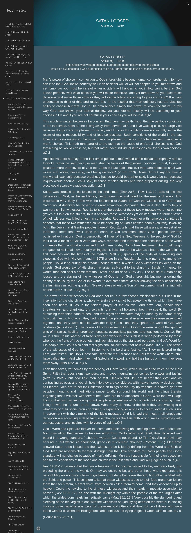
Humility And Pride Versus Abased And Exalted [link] (20, 329)
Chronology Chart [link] (16, 137)
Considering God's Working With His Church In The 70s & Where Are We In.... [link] (19, 163)
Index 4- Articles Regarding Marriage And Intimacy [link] (17, 55)
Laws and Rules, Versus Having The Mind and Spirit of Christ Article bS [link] (19, 386)
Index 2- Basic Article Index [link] (17, 40)
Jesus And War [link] (15, 342)
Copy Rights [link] (13, 173)
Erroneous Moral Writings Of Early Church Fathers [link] (20, 207)
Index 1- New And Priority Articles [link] (17, 33)
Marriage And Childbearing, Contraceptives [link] (15, 397)
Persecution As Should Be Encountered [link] (20, 426)
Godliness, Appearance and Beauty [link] (18, 302)
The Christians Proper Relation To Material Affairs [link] (18, 500)
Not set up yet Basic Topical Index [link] (18, 83)
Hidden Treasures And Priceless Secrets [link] (18, 321)
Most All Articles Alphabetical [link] (18, 98)
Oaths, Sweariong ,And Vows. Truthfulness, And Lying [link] (18, 417)
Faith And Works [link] (15, 214)
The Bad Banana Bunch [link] (18, 483)
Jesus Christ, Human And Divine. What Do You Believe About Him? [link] (19, 376)
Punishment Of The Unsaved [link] (17, 445)
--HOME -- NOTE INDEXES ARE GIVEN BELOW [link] (18, 25)
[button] (188, 4)
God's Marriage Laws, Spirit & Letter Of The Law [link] (18, 312)
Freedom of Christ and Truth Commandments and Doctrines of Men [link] (18, 237)
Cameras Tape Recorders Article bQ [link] (19, 130)
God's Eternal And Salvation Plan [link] (16, 283)
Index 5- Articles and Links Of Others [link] (18, 63)
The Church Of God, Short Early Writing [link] (20, 509)
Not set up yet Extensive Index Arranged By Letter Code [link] (17, 74)
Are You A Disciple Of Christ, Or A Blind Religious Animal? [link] (20, 107)
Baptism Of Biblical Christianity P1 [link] (16, 116)
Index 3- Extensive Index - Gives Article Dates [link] (17, 47)
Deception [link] (13, 179)
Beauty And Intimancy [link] (18, 123)
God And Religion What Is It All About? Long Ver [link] (19, 266)
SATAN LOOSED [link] (16, 461)
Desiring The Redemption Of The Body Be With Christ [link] (19, 187)
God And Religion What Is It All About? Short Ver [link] (19, 274)
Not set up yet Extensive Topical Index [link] (16, 91)
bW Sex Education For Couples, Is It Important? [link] (19, 467)
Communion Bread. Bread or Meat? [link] (20, 152)
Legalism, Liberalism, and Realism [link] (19, 453)
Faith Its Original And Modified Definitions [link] (17, 221)
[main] (112, 23)
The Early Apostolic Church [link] (17, 517)
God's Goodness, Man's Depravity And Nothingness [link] (18, 293)
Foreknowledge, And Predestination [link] (17, 246)
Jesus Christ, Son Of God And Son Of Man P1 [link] (19, 357)
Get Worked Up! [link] (16, 259)
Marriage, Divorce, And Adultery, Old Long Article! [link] (20, 407)
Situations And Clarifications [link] (14, 476)
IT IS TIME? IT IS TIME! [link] (19, 336)
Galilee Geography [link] (16, 253)
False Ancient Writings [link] (18, 229)
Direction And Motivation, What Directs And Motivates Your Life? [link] (20, 198)
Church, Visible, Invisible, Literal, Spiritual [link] (19, 144)
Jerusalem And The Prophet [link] (17, 349)
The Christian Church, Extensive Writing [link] (17, 490)
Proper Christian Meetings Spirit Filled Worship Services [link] (17, 436)
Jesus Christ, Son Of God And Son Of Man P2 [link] (19, 366)
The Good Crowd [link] (16, 524)
